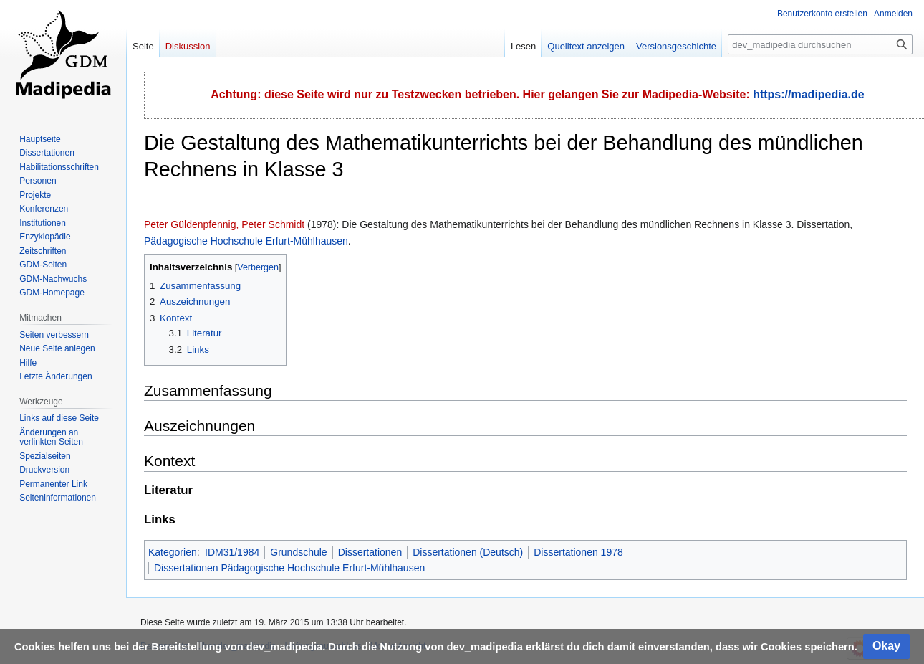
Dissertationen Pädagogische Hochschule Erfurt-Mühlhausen (289, 568)
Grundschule (298, 552)
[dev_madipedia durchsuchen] (820, 44)
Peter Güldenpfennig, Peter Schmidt (224, 224)
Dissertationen (370, 552)
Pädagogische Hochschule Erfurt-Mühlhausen (246, 241)
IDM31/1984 (232, 552)
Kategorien (172, 552)
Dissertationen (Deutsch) (468, 552)
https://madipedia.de (809, 94)
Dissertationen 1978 (578, 552)
